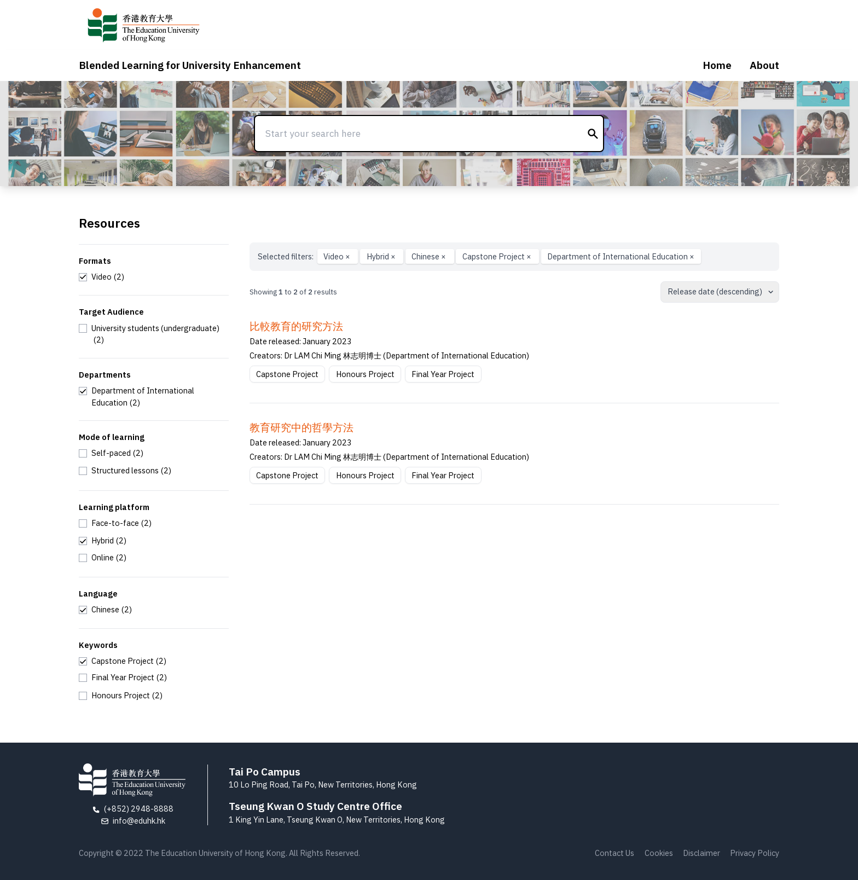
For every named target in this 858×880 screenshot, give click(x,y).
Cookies (659, 853)
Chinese (429, 256)
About (764, 65)
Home (717, 65)
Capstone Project (497, 256)
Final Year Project (442, 374)
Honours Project (365, 374)
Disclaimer (701, 853)
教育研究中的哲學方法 (301, 427)
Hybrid (382, 256)
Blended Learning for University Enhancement (190, 65)
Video (337, 256)
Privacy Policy (754, 853)
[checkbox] (101, 277)
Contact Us (614, 853)
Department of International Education (620, 256)
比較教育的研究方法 (296, 326)
